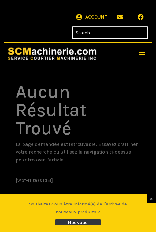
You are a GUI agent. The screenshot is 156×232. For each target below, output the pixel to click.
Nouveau (78, 222)
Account (96, 17)
